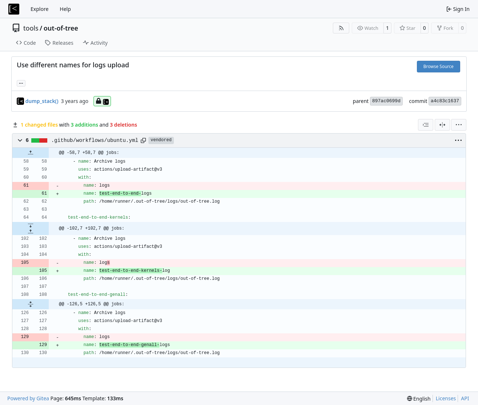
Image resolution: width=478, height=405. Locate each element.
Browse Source (438, 66)
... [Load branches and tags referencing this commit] (21, 82)
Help (65, 8)
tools (31, 28)
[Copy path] (143, 140)
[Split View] (442, 125)
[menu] (458, 125)
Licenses (446, 398)
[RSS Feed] (341, 28)
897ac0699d (386, 101)
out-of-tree (61, 28)
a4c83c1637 (445, 101)
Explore (39, 8)
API (465, 398)
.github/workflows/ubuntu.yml (94, 140)
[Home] (14, 9)
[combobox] (425, 125)
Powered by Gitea (28, 398)
